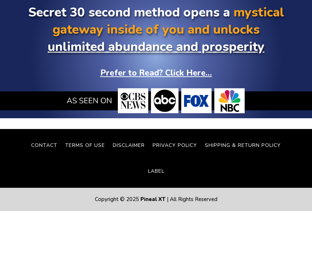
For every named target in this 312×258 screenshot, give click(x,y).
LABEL (156, 171)
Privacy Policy (175, 145)
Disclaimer (129, 145)
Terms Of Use (85, 145)
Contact (44, 145)
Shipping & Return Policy (243, 145)
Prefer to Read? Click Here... (156, 73)
